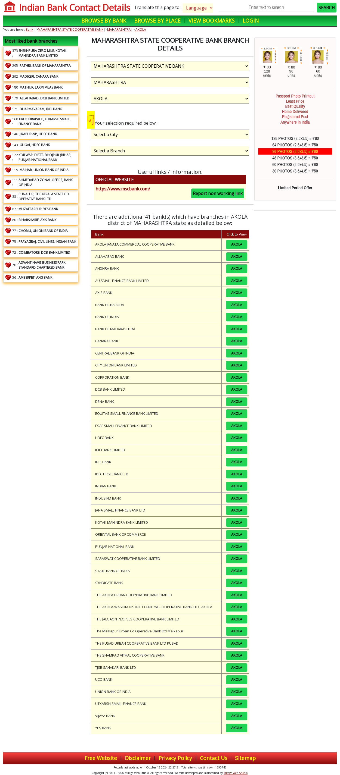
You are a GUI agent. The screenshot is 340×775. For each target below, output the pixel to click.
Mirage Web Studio (236, 773)
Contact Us (213, 758)
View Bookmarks (211, 20)
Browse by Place (157, 20)
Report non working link (218, 193)
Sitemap (245, 758)
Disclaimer (138, 758)
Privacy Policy (175, 758)
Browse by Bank (103, 20)
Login (251, 20)
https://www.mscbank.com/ (122, 189)
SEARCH (327, 8)
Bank (29, 29)
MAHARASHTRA (119, 29)
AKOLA (140, 29)
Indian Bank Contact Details (74, 7)
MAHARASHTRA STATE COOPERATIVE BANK (70, 29)
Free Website (101, 758)
